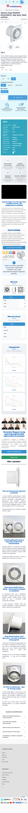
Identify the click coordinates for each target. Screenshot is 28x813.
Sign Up (4, 755)
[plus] (6, 96)
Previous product (5, 19)
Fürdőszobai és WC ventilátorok (12, 10)
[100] (3, 78)
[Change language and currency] (13, 1)
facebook (2, 787)
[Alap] (3, 85)
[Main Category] (1, 10)
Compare (2, 69)
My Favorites (5, 761)
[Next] (26, 47)
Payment (4, 777)
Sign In (3, 752)
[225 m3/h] (4, 91)
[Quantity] (3, 97)
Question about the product (6, 69)
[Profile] (17, 1)
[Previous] (2, 47)
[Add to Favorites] (25, 23)
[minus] (6, 98)
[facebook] (2, 22)
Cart (3, 759)
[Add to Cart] (17, 97)
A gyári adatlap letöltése (14, 247)
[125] (8, 78)
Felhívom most (14, 457)
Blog (3, 784)
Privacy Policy (5, 775)
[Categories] (6, 1)
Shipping (4, 779)
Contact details (5, 781)
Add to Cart (24, 811)
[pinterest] (5, 22)
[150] (13, 78)
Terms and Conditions (7, 772)
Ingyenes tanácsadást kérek (14, 451)
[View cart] (21, 1)
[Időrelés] (10, 85)
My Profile (4, 757)
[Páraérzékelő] (19, 85)
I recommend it (10, 69)
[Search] (9, 1)
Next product (24, 19)
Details (2, 67)
